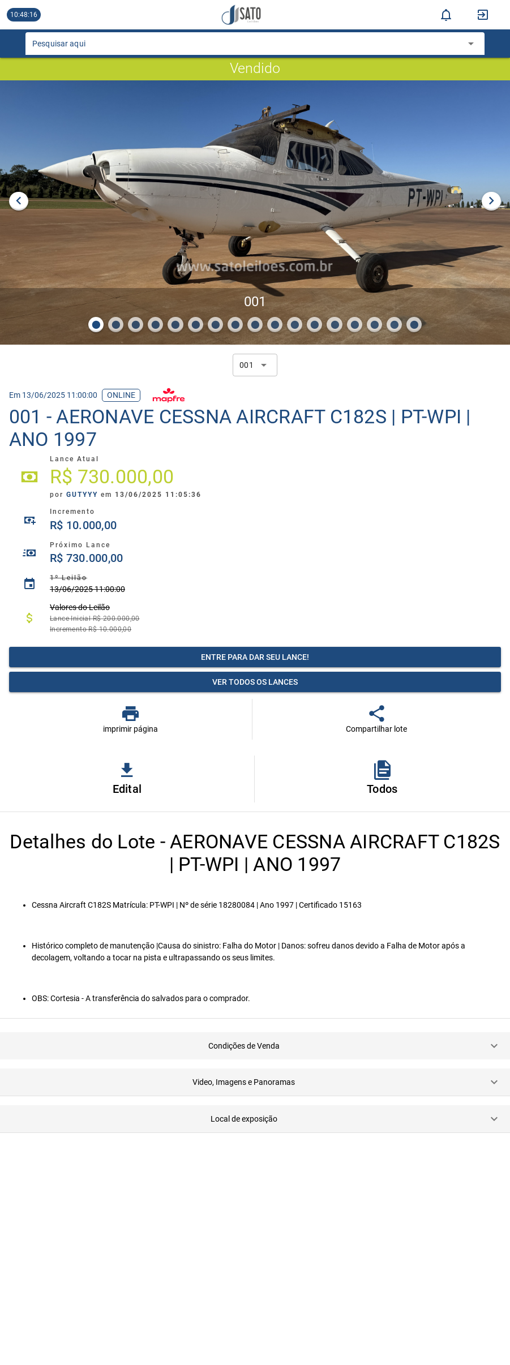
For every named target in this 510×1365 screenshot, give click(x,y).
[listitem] (255, 477)
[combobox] (246, 47)
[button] (255, 1045)
